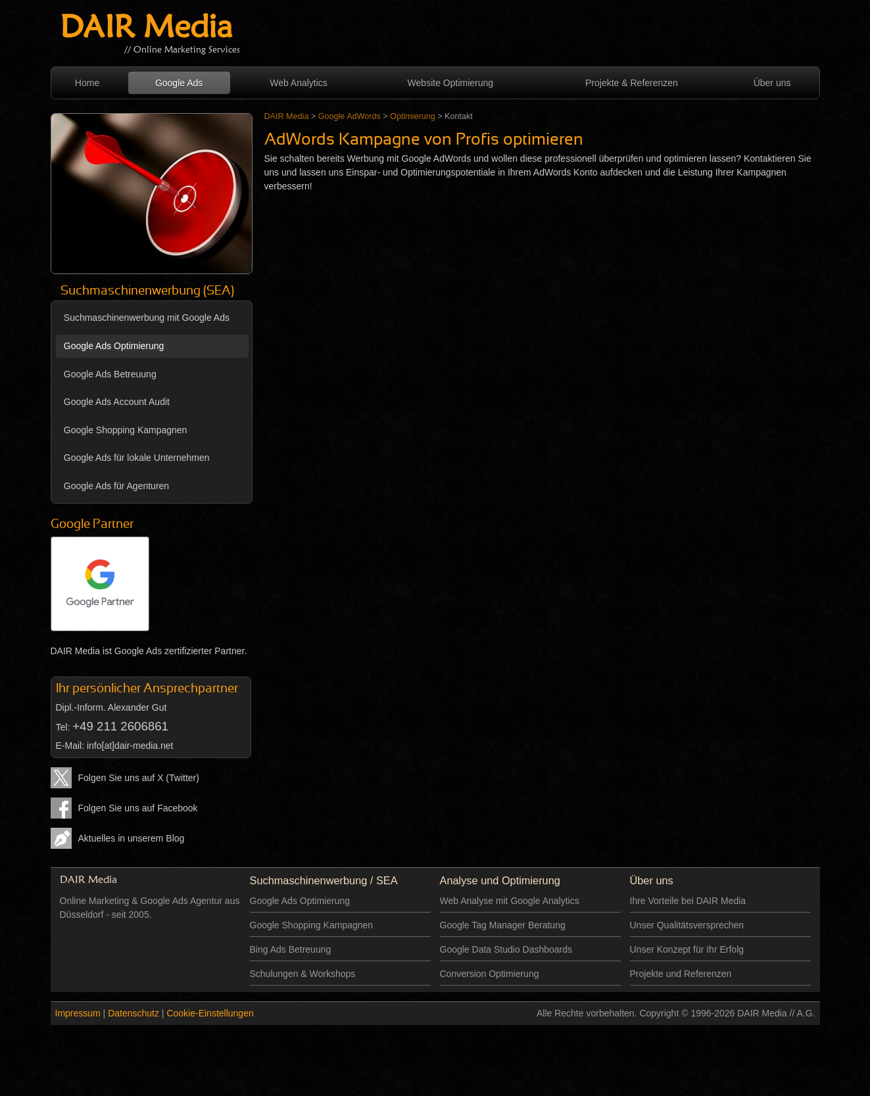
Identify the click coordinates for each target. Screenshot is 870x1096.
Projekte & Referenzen (631, 83)
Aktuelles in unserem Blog (131, 838)
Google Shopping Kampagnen (125, 430)
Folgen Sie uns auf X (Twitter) (138, 778)
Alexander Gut (137, 707)
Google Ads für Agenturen (116, 486)
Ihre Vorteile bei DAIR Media (688, 900)
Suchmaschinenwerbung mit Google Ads (147, 317)
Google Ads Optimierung (114, 346)
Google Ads (179, 83)
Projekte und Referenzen (681, 973)
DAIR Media (146, 29)
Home (87, 83)
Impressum (78, 1013)
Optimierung (412, 116)
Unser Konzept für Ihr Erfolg (687, 949)
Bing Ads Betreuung (290, 949)
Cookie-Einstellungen (209, 1013)
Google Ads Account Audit (117, 401)
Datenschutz (133, 1013)
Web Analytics (298, 83)
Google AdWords (349, 116)
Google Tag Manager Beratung (503, 925)
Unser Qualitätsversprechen (687, 925)
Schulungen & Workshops (303, 973)
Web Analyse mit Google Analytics (509, 900)
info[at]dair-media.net (130, 745)
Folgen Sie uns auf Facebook (138, 808)
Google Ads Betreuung (110, 374)
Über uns (772, 83)
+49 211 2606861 (120, 726)
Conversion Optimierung (489, 973)
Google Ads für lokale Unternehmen (137, 457)
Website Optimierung (450, 83)
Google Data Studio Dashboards (506, 949)
